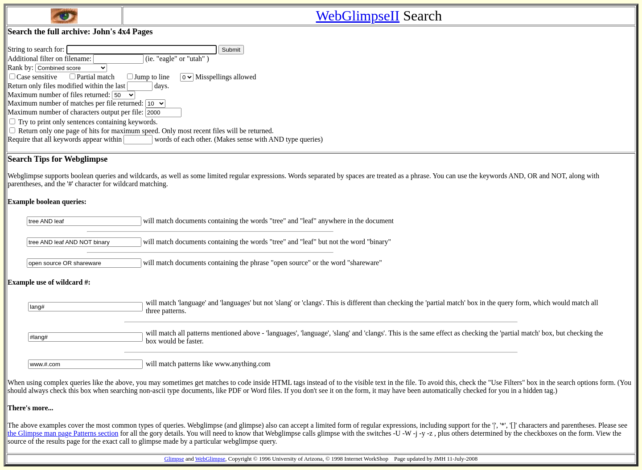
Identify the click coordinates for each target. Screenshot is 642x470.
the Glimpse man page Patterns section (63, 433)
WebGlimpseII (358, 16)
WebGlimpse (210, 458)
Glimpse (174, 458)
